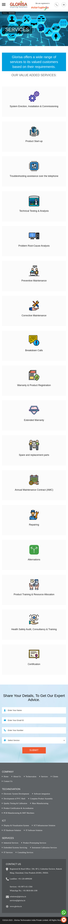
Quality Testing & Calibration (15, 803)
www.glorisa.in (16, 906)
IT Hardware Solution (12, 830)
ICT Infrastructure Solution (44, 825)
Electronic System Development (16, 794)
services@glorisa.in (17, 900)
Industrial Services (11, 843)
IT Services (8, 852)
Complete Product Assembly (41, 799)
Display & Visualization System (16, 825)
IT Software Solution (34, 830)
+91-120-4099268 (25, 879)
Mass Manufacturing (40, 803)
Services (44, 776)
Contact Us (8, 781)
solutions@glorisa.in (18, 896)
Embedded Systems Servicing (15, 847)
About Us (17, 776)
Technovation (31, 776)
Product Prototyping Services (34, 843)
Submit (34, 750)
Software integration (42, 794)
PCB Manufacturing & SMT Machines (19, 813)
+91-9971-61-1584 (24, 887)
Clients (55, 776)
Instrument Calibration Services (44, 847)
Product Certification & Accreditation (18, 808)
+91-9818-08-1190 (30, 891)
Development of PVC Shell (14, 799)
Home (5, 13)
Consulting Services (25, 852)
